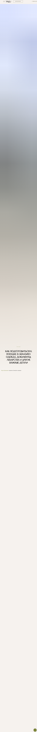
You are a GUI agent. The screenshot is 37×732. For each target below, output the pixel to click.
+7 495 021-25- (34, 1)
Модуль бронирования (5, 370)
